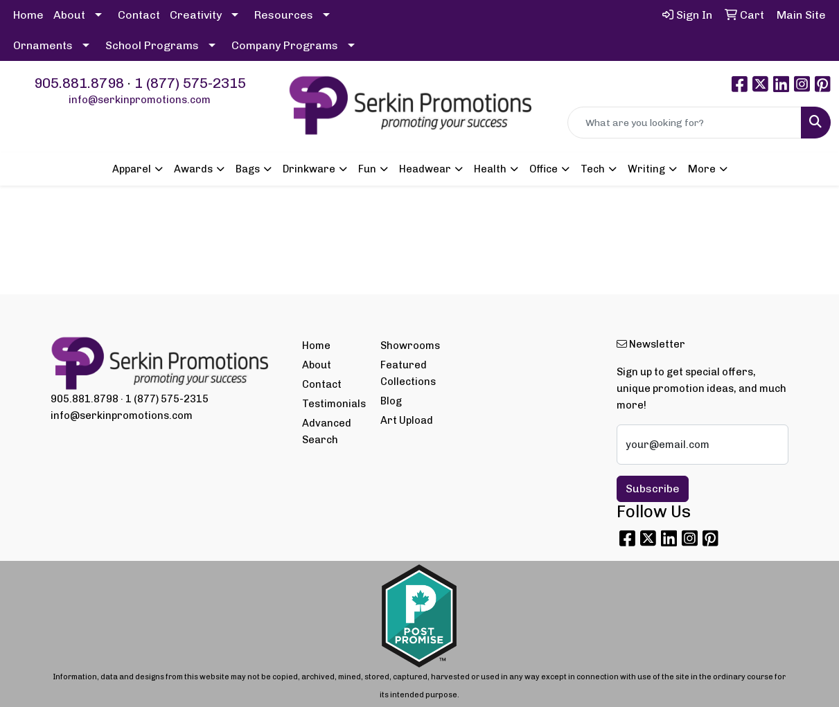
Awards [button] (193, 169)
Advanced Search (326, 431)
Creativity (196, 14)
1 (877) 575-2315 (190, 83)
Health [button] (490, 169)
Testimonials (333, 403)
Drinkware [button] (309, 169)
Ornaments (43, 45)
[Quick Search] (684, 122)
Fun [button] (367, 169)
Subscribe (653, 488)
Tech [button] (593, 169)
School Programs (152, 45)
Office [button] (543, 169)
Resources (283, 14)
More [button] (702, 169)
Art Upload (406, 420)
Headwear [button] (425, 169)
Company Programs (284, 45)
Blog (391, 401)
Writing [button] (646, 169)
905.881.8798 (79, 83)
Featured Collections (408, 373)
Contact (139, 14)
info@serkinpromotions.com (140, 99)
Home (28, 14)
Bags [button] (248, 169)
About (69, 14)
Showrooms (410, 345)
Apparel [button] (131, 169)
